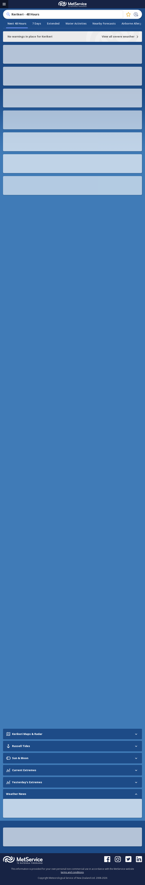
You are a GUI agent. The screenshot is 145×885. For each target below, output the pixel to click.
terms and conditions (72, 872)
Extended (53, 23)
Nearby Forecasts (104, 23)
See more (18, 582)
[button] (72, 86)
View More (72, 72)
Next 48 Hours (17, 23)
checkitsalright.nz (79, 226)
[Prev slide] (10, 540)
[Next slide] (135, 540)
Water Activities (76, 23)
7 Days (36, 23)
